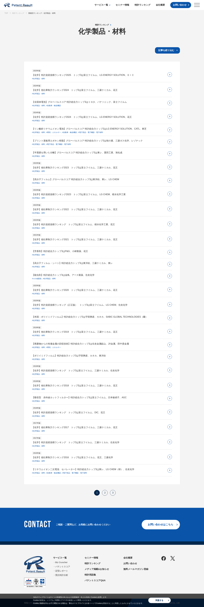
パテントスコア (62, 566)
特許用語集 (90, 575)
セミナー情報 (122, 5)
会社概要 (160, 5)
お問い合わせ (180, 5)
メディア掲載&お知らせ (97, 569)
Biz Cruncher (61, 562)
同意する (159, 600)
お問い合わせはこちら (160, 524)
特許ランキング (142, 5)
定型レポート (61, 571)
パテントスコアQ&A (95, 580)
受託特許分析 (61, 575)
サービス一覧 (101, 5)
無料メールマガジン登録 (135, 569)
